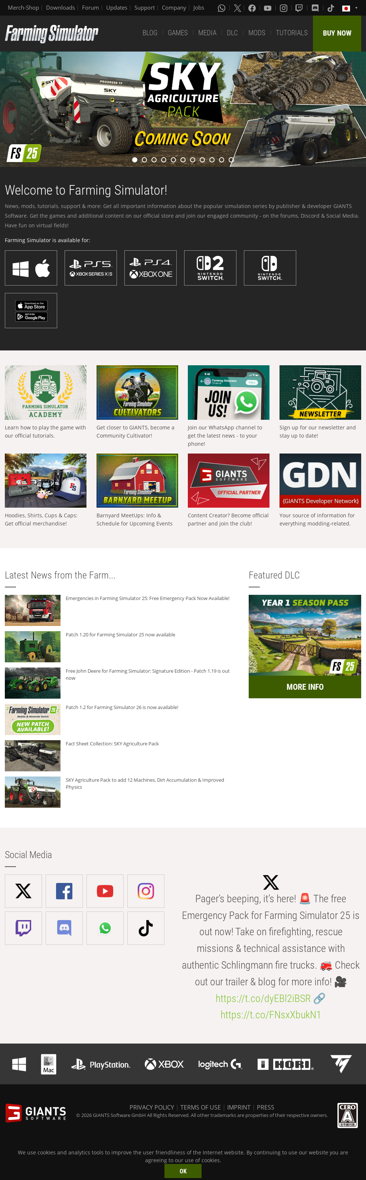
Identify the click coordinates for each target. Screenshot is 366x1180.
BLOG (150, 33)
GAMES (178, 33)
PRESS (265, 1107)
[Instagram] (284, 8)
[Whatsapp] (222, 8)
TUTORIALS (292, 33)
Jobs (198, 7)
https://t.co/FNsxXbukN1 (270, 1015)
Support (144, 7)
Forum (90, 7)
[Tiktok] (331, 8)
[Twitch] (299, 8)
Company (174, 7)
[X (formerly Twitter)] (237, 8)
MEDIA (207, 33)
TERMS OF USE (200, 1107)
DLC (232, 33)
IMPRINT (239, 1107)
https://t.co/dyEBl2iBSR (263, 998)
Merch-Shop (23, 7)
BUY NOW (337, 33)
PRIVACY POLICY (152, 1107)
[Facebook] (252, 8)
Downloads (60, 7)
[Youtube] (268, 8)
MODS (256, 33)
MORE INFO (305, 687)
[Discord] (315, 8)
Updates (116, 7)
